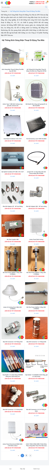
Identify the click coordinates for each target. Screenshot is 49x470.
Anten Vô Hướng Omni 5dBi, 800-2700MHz (12, 307)
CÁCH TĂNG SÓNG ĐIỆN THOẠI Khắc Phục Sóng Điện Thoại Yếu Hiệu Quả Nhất (36, 445)
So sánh (12, 75)
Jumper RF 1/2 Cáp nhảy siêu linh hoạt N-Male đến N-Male (36, 172)
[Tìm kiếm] (46, 7)
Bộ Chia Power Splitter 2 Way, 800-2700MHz (36, 273)
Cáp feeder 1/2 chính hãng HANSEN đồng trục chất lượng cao (13, 375)
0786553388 (17, 73)
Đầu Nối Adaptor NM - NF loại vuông (36, 206)
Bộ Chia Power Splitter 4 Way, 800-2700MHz (36, 307)
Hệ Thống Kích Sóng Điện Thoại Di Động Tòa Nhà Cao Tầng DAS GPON (36, 70)
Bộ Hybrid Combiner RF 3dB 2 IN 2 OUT (13, 172)
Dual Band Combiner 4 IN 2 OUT (13, 138)
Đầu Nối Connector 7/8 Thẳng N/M (12, 341)
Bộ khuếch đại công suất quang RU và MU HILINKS (36, 104)
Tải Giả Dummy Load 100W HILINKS (36, 138)
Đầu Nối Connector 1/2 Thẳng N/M (36, 341)
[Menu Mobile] (2, 2)
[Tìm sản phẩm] (22, 7)
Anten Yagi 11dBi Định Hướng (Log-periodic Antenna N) (13, 104)
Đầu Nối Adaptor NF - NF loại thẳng (13, 206)
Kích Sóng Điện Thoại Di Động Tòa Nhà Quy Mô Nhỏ (13, 70)
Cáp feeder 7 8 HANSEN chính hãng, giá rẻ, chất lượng (36, 375)
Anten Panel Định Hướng (36, 239)
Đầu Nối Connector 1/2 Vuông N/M (12, 409)
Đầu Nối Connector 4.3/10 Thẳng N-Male (36, 410)
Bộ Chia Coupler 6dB (12, 239)
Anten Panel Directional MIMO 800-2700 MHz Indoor (13, 444)
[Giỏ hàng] (46, 3)
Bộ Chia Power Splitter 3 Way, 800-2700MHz (12, 273)
